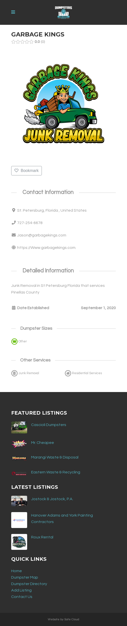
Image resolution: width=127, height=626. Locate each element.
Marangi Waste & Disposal (54, 457)
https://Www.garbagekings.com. (46, 248)
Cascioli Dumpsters (48, 425)
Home (16, 571)
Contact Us (21, 597)
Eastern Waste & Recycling (55, 472)
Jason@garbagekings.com (41, 235)
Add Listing (21, 590)
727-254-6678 (30, 223)
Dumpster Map (24, 577)
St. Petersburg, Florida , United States (52, 210)
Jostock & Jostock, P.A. (52, 499)
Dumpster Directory (29, 584)
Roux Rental (42, 537)
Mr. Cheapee (42, 443)
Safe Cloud (71, 619)
